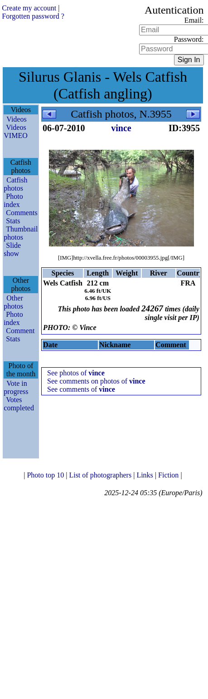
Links (145, 475)
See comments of (81, 389)
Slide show (12, 249)
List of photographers (101, 475)
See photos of (76, 373)
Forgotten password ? (33, 16)
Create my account (29, 8)
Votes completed (19, 404)
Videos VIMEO (15, 131)
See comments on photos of (96, 381)
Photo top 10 (46, 475)
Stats (13, 221)
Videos (16, 119)
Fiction (169, 475)
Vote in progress (16, 387)
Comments (21, 213)
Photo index (13, 200)
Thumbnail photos (21, 233)
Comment (20, 331)
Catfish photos (15, 184)
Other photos (13, 302)
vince (121, 128)
